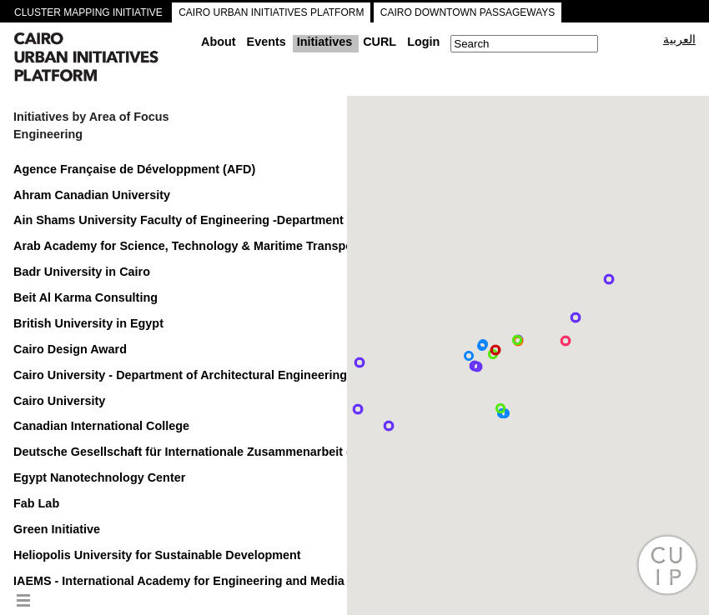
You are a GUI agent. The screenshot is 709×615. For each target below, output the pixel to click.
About (218, 41)
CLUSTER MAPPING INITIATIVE (88, 12)
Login (423, 41)
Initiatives (324, 41)
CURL (379, 41)
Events (266, 41)
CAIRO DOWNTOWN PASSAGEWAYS (468, 12)
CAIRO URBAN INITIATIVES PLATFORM (271, 12)
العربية (679, 39)
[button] (575, 317)
